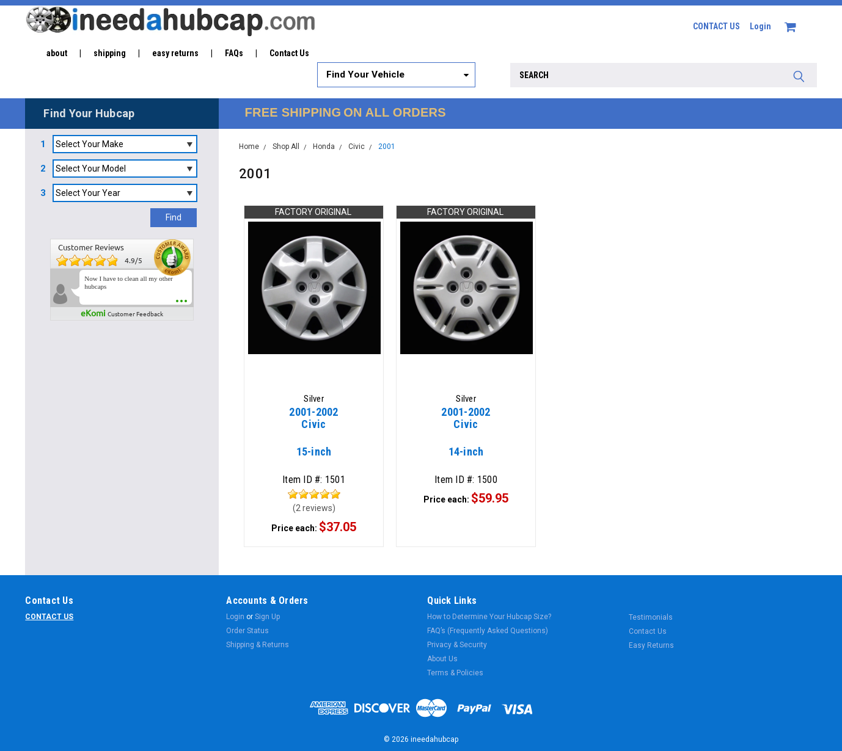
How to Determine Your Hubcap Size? (489, 616)
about (56, 53)
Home (249, 146)
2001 (386, 146)
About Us (442, 659)
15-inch (314, 438)
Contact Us (289, 53)
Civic (356, 146)
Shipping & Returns (257, 644)
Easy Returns (651, 645)
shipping (109, 53)
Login (760, 26)
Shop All (286, 146)
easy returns (175, 53)
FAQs (234, 53)
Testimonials (651, 617)
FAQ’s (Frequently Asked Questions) (487, 630)
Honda (324, 146)
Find (173, 217)
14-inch (466, 438)
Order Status (247, 630)
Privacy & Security (457, 644)
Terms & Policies (455, 673)
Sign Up (267, 616)
